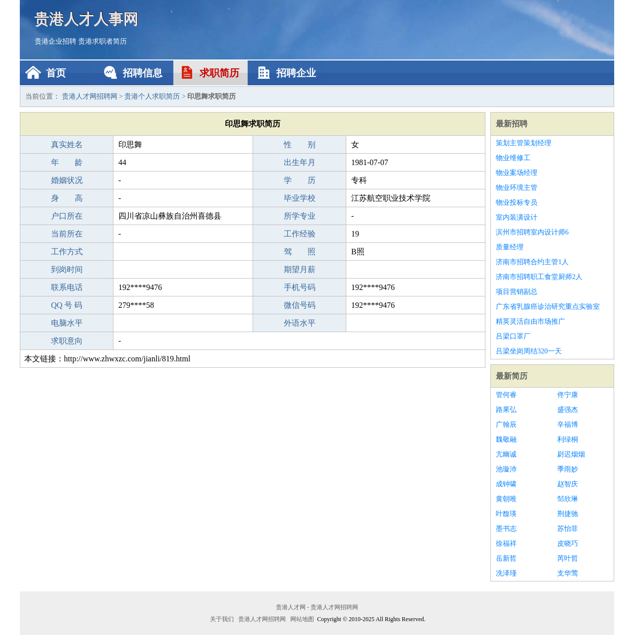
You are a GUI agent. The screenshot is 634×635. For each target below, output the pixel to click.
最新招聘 (512, 123)
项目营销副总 (516, 291)
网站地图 (302, 619)
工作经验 (300, 234)
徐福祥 (506, 543)
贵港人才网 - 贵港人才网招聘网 (317, 607)
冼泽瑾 (506, 573)
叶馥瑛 (506, 514)
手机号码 (300, 287)
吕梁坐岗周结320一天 (529, 351)
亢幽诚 (506, 454)
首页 (56, 72)
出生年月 (300, 162)
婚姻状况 (67, 180)
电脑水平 (67, 323)
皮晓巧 (567, 543)
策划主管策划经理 (523, 143)
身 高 (67, 198)
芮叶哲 (567, 558)
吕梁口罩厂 (513, 336)
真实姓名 (67, 144)
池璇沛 (506, 469)
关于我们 (222, 619)
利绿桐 (567, 439)
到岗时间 (67, 269)
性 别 (300, 144)
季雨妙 (567, 469)
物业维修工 (513, 158)
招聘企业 (296, 72)
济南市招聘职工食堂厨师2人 (539, 277)
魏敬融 (506, 439)
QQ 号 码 (66, 305)
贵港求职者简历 (102, 41)
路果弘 (506, 409)
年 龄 (67, 162)
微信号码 (300, 305)
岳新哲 (506, 558)
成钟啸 (506, 484)
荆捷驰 (567, 514)
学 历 (300, 180)
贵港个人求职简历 (152, 96)
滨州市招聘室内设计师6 (532, 232)
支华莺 (567, 573)
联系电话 (67, 287)
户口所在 (67, 216)
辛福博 (567, 424)
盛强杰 (567, 409)
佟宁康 (567, 395)
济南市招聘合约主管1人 (532, 262)
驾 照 (300, 251)
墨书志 (506, 528)
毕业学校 (300, 198)
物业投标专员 (516, 202)
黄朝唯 (506, 499)
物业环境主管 (516, 187)
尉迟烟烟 (571, 454)
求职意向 (67, 341)
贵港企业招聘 (55, 41)
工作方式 (67, 251)
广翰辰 (506, 424)
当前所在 (67, 234)
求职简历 (219, 72)
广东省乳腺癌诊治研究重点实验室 (548, 306)
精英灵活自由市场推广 (530, 321)
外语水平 (300, 323)
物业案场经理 (516, 172)
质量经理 (510, 247)
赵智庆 (567, 484)
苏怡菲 (567, 528)
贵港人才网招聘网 (89, 96)
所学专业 (300, 216)
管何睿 (506, 395)
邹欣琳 (567, 499)
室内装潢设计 (516, 217)
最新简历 (512, 376)
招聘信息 (142, 72)
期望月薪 (300, 269)
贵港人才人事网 (87, 18)
